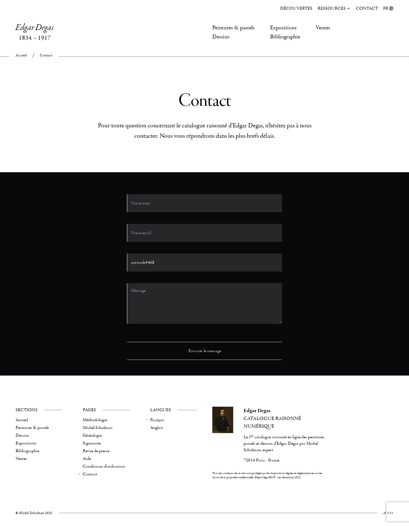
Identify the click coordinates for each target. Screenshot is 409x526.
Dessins (220, 36)
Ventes (323, 27)
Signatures (92, 443)
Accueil (21, 55)
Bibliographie (285, 36)
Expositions (283, 27)
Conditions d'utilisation (104, 466)
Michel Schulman (97, 428)
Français (157, 420)
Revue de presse (96, 451)
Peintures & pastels (233, 27)
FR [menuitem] (388, 8)
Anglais (156, 428)
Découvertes (296, 8)
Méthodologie (95, 420)
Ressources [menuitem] (334, 8)
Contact (367, 8)
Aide (87, 458)
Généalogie (92, 435)
